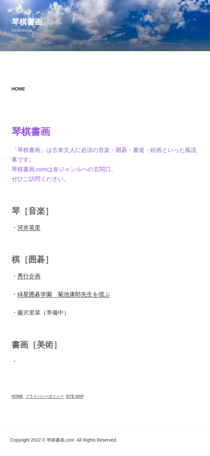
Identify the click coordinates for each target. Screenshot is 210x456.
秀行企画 (28, 276)
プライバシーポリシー (44, 396)
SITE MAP (75, 396)
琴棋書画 (27, 22)
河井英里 (28, 227)
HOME (17, 396)
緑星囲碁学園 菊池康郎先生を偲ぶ (63, 294)
